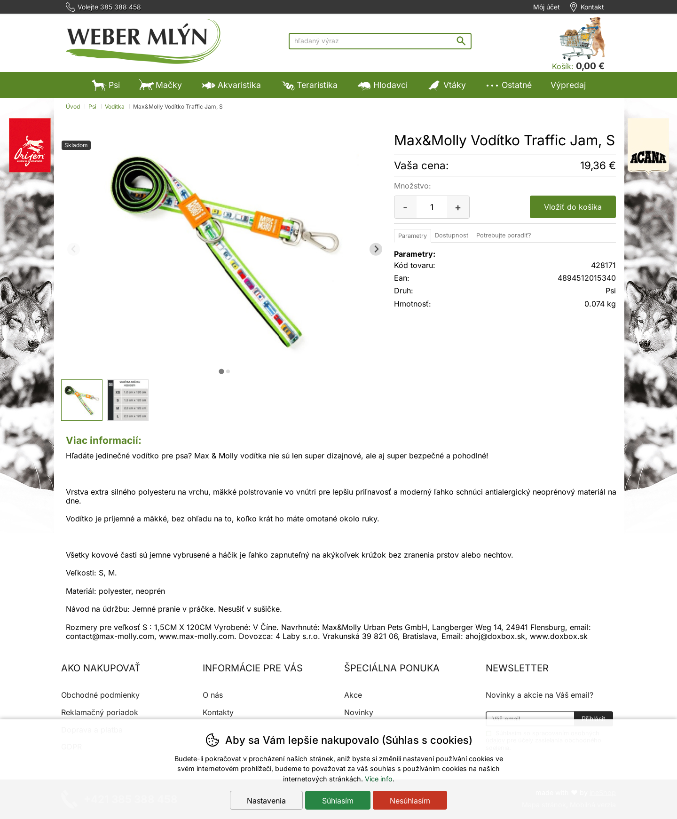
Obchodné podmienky (100, 695)
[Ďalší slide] (376, 249)
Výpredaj (568, 85)
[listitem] (81, 400)
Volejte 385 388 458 (109, 7)
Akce (353, 695)
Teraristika (309, 85)
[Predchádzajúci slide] (73, 249)
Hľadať (463, 40)
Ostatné (508, 85)
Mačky (160, 85)
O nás (213, 695)
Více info (379, 779)
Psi (106, 85)
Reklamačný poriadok (99, 712)
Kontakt (592, 7)
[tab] (221, 371)
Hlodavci (382, 85)
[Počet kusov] (432, 207)
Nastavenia (266, 800)
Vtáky (446, 85)
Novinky (358, 712)
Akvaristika (231, 85)
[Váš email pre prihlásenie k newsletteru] (530, 718)
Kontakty (218, 712)
